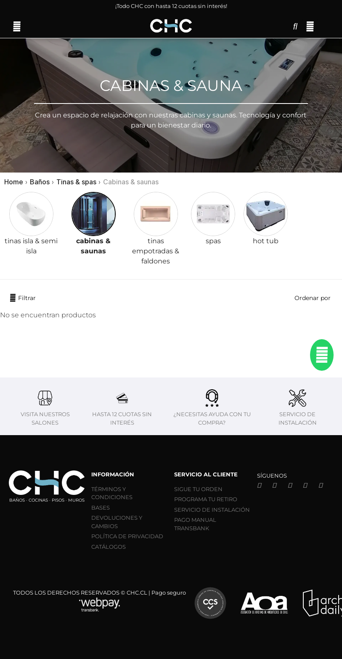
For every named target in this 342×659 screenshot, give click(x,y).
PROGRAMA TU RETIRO (205, 499)
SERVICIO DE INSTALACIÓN (212, 509)
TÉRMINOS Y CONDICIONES (112, 493)
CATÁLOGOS (108, 546)
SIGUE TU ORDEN (198, 489)
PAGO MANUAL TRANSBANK (195, 523)
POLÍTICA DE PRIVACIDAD (127, 536)
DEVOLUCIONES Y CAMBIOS (116, 521)
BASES (100, 507)
